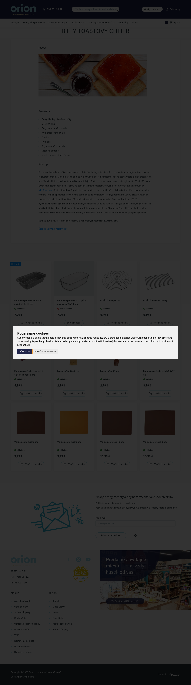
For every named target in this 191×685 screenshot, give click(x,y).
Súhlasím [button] (25, 351)
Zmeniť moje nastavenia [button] (45, 351)
